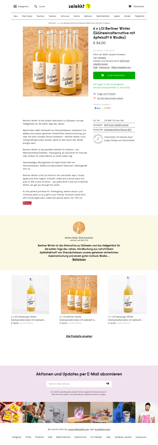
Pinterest (39, 437)
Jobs (108, 437)
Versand (102, 58)
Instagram (16, 437)
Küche (77, 16)
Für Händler (96, 437)
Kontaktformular (102, 429)
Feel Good (27, 16)
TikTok (28, 437)
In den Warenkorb (116, 75)
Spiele (117, 16)
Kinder (127, 16)
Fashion (52, 16)
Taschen (40, 16)
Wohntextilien (103, 16)
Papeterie (139, 16)
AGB (50, 437)
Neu (16, 16)
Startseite (52, 23)
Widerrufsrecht (63, 437)
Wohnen (88, 16)
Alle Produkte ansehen (79, 336)
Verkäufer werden (123, 437)
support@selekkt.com (78, 429)
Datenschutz (80, 437)
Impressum (141, 437)
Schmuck (65, 16)
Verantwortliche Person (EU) (117, 130)
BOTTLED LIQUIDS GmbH (116, 125)
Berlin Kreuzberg (86, 238)
